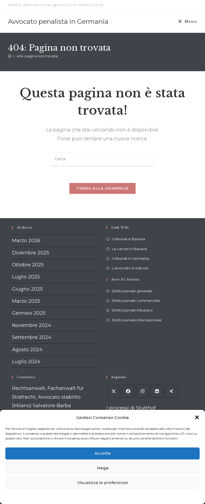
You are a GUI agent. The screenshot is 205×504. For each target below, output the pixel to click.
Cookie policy (70, 496)
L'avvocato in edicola (130, 268)
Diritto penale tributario (132, 310)
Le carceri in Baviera (129, 249)
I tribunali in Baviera (128, 239)
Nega (102, 467)
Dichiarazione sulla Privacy (104, 496)
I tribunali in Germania (130, 258)
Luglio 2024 (26, 362)
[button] (197, 417)
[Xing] (171, 391)
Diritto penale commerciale (136, 300)
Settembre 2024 (31, 337)
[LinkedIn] (157, 391)
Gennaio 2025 (28, 313)
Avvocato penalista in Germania (58, 21)
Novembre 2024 (31, 325)
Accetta (102, 453)
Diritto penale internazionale (136, 320)
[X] (113, 391)
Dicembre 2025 (30, 253)
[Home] (9, 56)
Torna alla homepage (102, 188)
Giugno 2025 (27, 289)
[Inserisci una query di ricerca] (102, 159)
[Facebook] (128, 391)
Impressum (136, 496)
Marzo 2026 (26, 240)
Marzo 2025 (26, 301)
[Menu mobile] (188, 21)
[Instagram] (142, 391)
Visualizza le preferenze (102, 482)
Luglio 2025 (26, 277)
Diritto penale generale (132, 291)
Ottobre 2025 (28, 265)
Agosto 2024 (27, 350)
